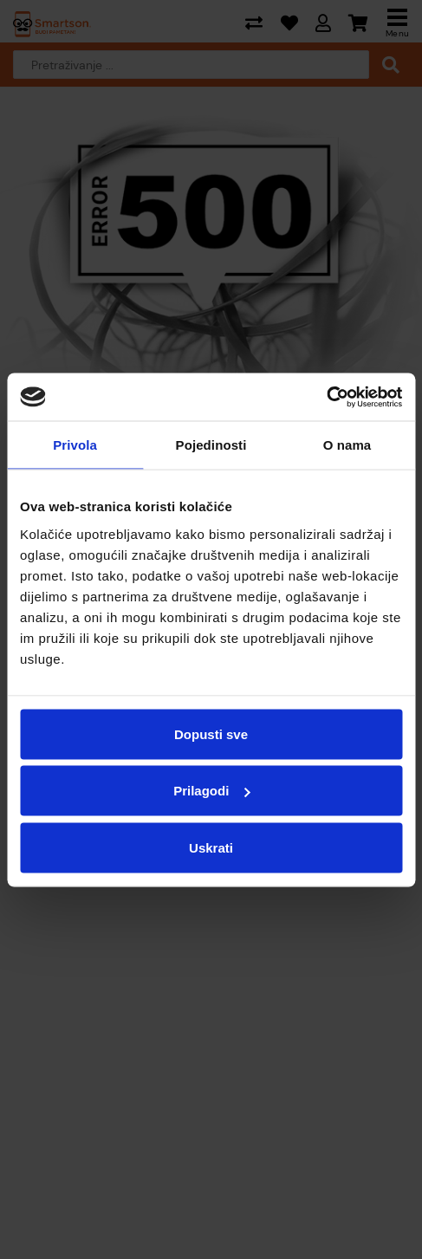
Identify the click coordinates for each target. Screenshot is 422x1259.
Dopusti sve (211, 733)
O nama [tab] (347, 445)
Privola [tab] (75, 445)
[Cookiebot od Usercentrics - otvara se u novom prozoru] (326, 397)
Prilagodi (211, 790)
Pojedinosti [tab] (211, 445)
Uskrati (211, 847)
